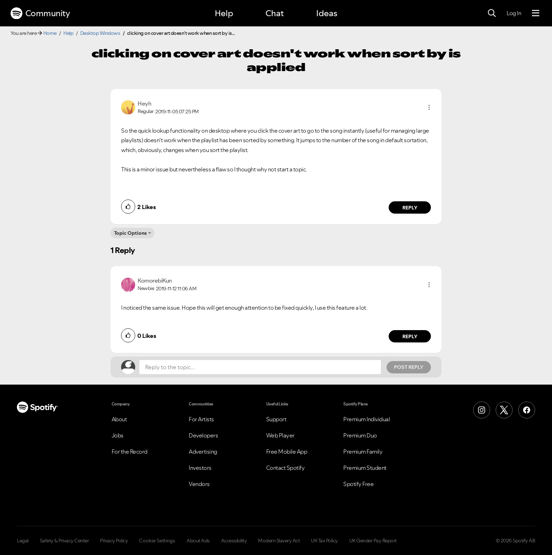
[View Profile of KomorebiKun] (155, 280)
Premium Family (362, 451)
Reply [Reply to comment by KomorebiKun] (410, 336)
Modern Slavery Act (279, 540)
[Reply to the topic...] (260, 367)
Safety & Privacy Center (64, 540)
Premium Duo (360, 435)
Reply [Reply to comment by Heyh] (410, 207)
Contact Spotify (285, 468)
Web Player (280, 435)
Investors (200, 468)
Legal (23, 540)
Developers (203, 435)
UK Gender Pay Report (373, 540)
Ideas (326, 13)
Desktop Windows (100, 33)
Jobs (118, 435)
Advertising (203, 451)
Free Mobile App (286, 451)
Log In (514, 13)
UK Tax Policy (324, 540)
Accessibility (234, 540)
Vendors (199, 484)
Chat (274, 13)
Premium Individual (366, 419)
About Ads (198, 540)
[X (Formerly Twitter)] (504, 410)
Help (224, 13)
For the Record (130, 451)
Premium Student (365, 468)
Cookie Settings (157, 540)
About (119, 419)
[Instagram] (481, 410)
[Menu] (535, 13)
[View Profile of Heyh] (144, 103)
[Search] (492, 13)
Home (50, 33)
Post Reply (409, 367)
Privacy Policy (114, 540)
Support (276, 419)
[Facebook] (526, 410)
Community (40, 13)
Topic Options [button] (130, 232)
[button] (429, 107)
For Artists (201, 419)
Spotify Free (358, 484)
